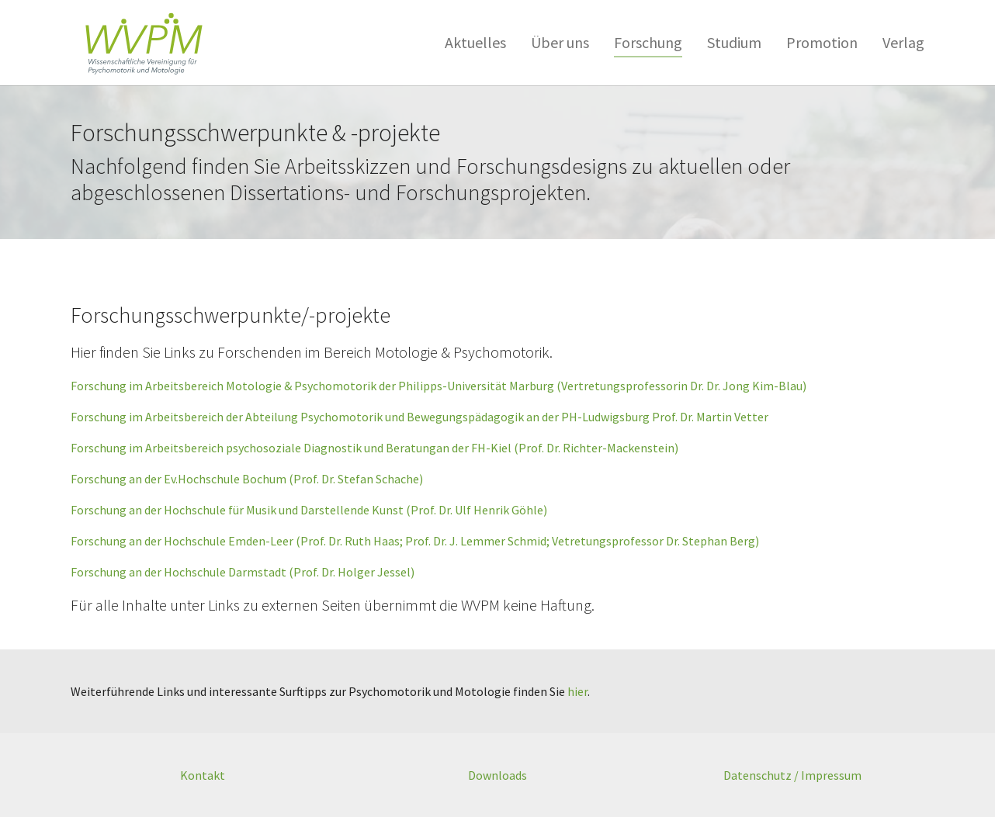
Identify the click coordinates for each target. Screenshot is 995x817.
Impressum (831, 775)
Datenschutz (757, 775)
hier (577, 691)
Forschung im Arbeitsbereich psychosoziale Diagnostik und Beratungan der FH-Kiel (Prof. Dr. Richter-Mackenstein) (374, 447)
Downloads (497, 775)
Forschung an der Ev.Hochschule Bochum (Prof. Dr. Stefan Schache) (247, 478)
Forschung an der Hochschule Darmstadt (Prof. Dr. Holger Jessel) (242, 572)
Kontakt (202, 775)
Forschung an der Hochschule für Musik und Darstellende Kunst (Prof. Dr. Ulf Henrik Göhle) (309, 510)
